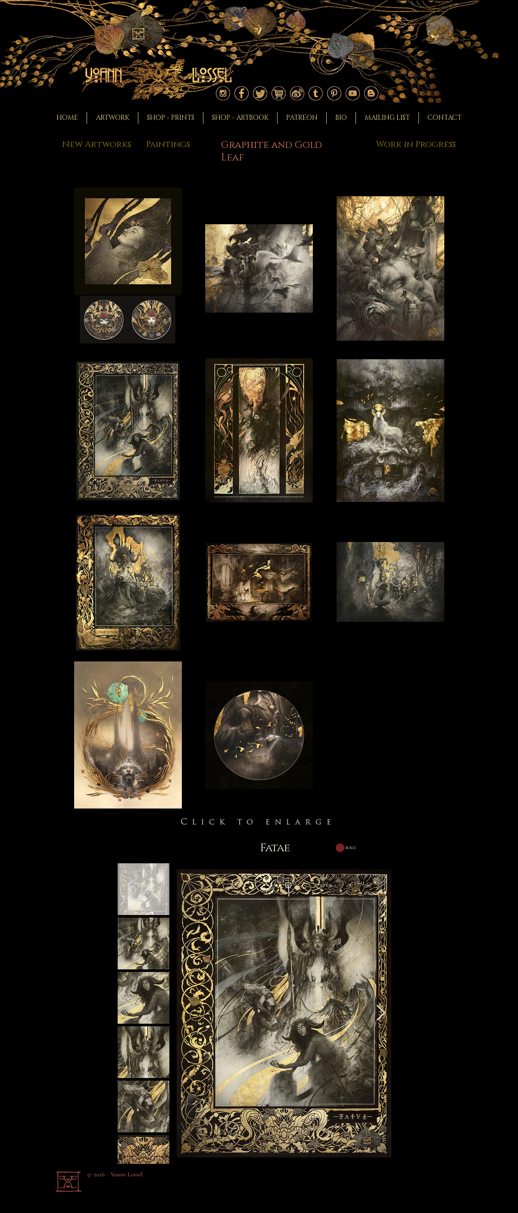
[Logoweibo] (297, 93)
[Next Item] (381, 1013)
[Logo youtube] (353, 93)
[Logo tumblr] (316, 93)
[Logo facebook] (241, 93)
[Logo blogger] (371, 93)
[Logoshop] (278, 93)
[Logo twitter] (260, 93)
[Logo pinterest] (334, 93)
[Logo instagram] (223, 93)
